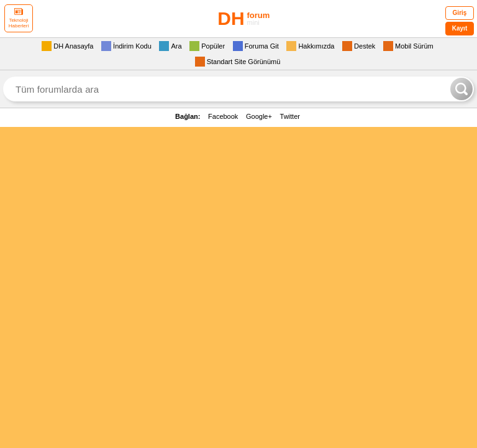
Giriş (460, 12)
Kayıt (459, 28)
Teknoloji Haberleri (19, 18)
